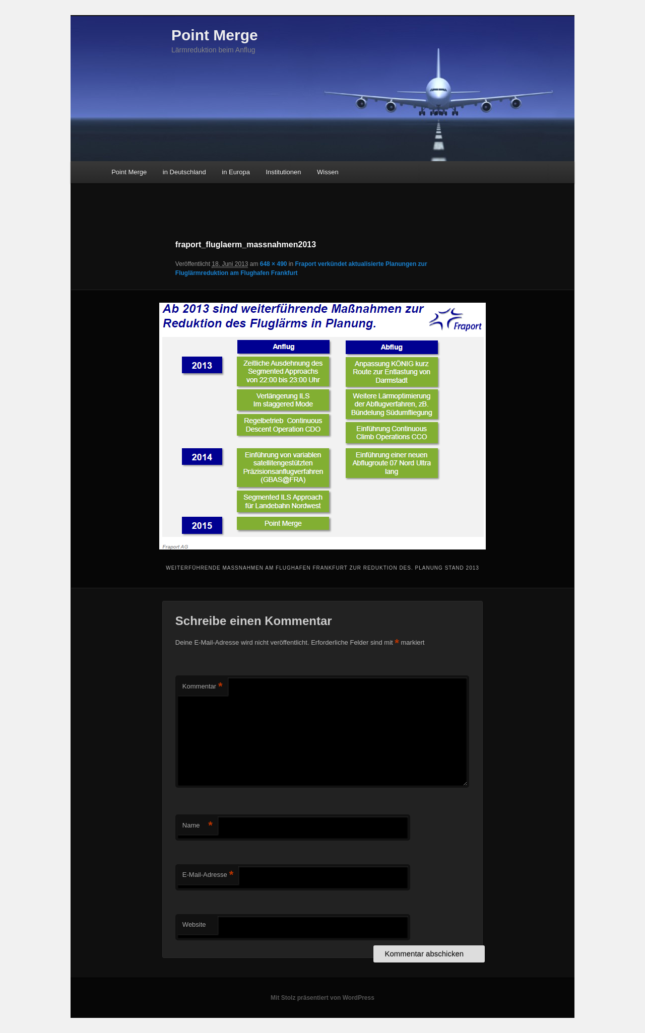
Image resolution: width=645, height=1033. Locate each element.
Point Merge (214, 35)
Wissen (328, 172)
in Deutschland (184, 172)
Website (194, 924)
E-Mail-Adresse (207, 875)
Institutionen (283, 172)
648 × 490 (273, 263)
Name (197, 825)
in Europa (236, 172)
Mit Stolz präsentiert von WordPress (322, 997)
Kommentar (202, 686)
